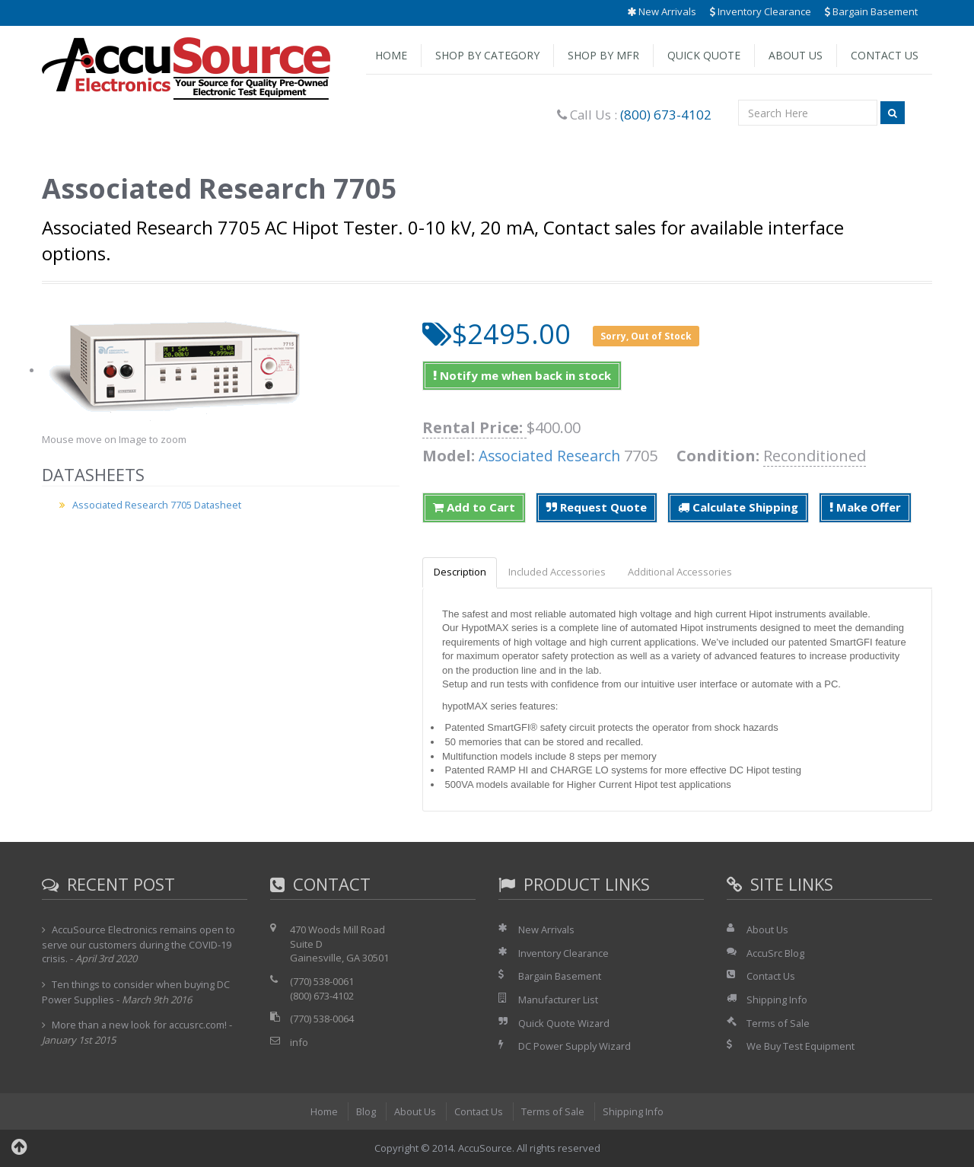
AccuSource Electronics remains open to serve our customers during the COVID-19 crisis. (139, 944)
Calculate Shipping (738, 507)
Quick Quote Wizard (564, 1023)
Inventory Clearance (760, 11)
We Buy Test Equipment (800, 1047)
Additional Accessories (685, 572)
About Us (796, 55)
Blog (365, 1111)
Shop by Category (487, 55)
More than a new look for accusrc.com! (140, 1025)
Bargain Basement (871, 11)
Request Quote (596, 507)
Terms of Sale (778, 1023)
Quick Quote (703, 55)
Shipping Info (776, 1000)
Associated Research (552, 455)
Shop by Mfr (603, 55)
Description (460, 572)
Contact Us (884, 55)
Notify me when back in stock (522, 375)
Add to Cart (474, 507)
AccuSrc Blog (775, 953)
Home (391, 55)
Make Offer (865, 507)
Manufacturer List (559, 1000)
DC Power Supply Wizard (575, 1047)
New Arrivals (661, 11)
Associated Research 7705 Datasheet (158, 505)
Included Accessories (560, 572)
